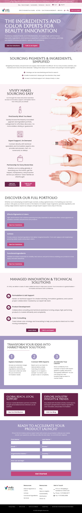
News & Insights (25, 5)
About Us (48, 5)
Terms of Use (22, 506)
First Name (15, 439)
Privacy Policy (12, 506)
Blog (19, 5)
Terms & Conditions (33, 506)
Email (13, 446)
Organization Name (18, 454)
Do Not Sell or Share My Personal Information (62, 506)
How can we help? (17, 461)
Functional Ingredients (49, 10)
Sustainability (34, 5)
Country (45, 454)
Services (59, 10)
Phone (44, 446)
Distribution (41, 5)
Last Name (46, 439)
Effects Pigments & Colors (27, 10)
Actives (38, 10)
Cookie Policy (45, 506)
